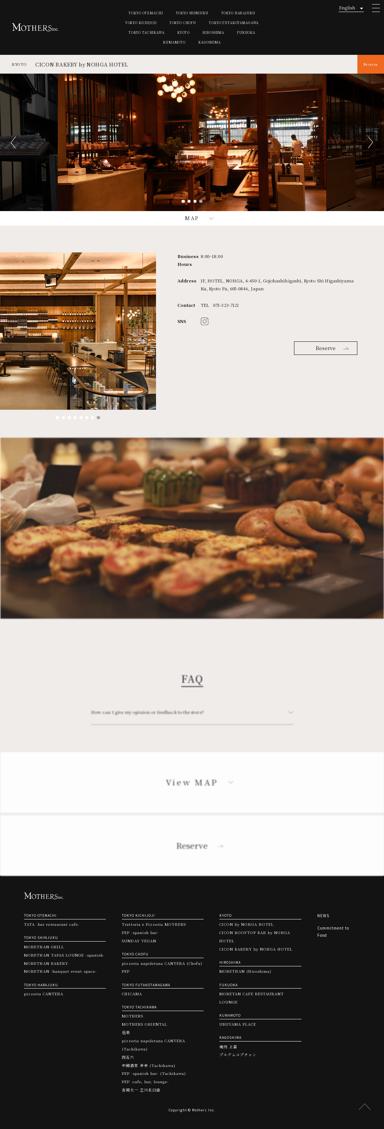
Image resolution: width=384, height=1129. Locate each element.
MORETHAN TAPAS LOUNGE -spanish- (64, 955)
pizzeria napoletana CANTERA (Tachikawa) (153, 1045)
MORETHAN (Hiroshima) (245, 971)
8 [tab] (98, 418)
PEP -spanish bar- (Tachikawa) (154, 1073)
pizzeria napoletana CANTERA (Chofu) (162, 963)
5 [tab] (81, 418)
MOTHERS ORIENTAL (144, 1024)
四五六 (128, 1057)
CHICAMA (132, 993)
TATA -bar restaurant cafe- (52, 924)
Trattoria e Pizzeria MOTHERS (154, 924)
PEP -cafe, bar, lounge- (145, 1081)
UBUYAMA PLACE (237, 1024)
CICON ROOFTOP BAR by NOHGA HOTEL (254, 936)
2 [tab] (189, 201)
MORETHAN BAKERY (46, 963)
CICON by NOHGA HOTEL (246, 924)
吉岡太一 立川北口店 (141, 1090)
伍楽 (126, 1032)
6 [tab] (86, 418)
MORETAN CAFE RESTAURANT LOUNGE (251, 998)
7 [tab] (92, 418)
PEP (126, 971)
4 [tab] (200, 201)
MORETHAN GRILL (44, 946)
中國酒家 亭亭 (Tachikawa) (149, 1065)
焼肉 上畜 (228, 1046)
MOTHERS (132, 1016)
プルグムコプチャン (237, 1054)
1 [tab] (183, 201)
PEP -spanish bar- (140, 932)
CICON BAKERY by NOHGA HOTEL (255, 949)
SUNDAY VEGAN (139, 940)
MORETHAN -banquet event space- (60, 971)
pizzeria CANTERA (43, 993)
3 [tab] (195, 201)
